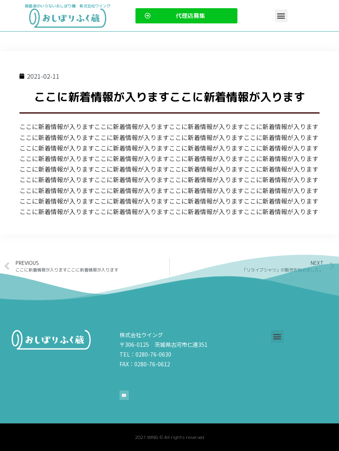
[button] (281, 15)
